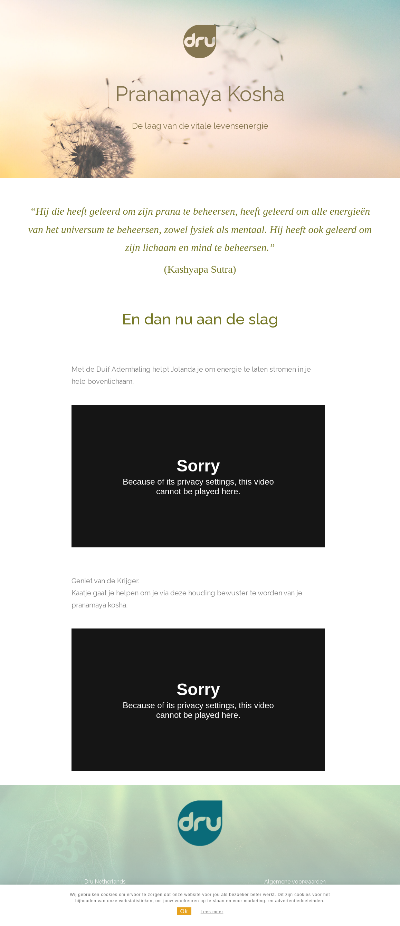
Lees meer (212, 911)
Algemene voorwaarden (295, 881)
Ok (184, 911)
